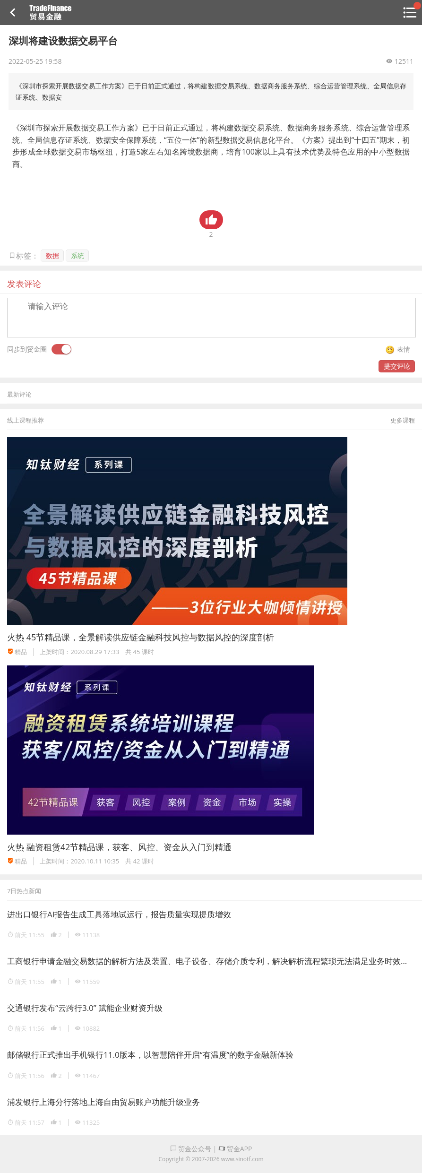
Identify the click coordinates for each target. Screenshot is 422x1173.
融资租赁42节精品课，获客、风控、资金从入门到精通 (129, 847)
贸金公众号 (191, 1148)
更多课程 (402, 420)
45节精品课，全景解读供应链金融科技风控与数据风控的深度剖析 (150, 637)
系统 (77, 255)
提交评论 (397, 366)
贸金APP (235, 1148)
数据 (52, 255)
